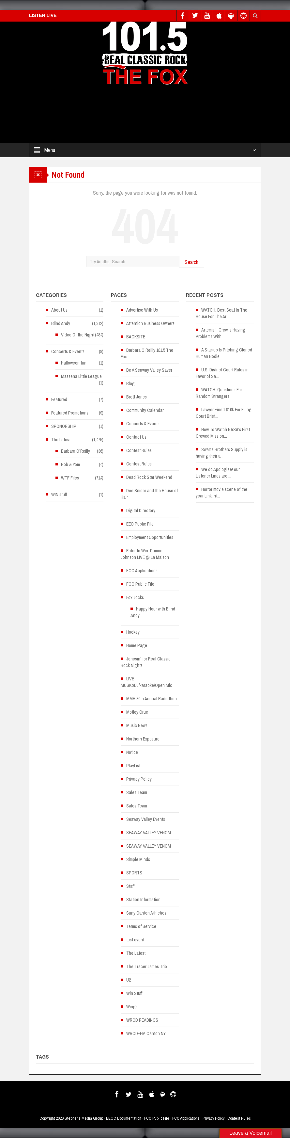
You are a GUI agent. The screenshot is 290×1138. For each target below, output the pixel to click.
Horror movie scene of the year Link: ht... (221, 492)
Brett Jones (136, 397)
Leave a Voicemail (250, 1133)
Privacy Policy (139, 779)
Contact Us (136, 437)
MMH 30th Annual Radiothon (151, 699)
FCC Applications (142, 571)
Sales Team (136, 792)
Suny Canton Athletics (146, 913)
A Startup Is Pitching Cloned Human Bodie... (224, 353)
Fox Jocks (135, 597)
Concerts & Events (67, 351)
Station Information (143, 899)
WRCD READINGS (142, 1020)
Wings (132, 1007)
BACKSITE (135, 337)
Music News (136, 725)
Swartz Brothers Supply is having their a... (221, 453)
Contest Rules (139, 450)
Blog (130, 383)
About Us (59, 310)
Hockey (133, 632)
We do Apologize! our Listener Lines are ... (218, 472)
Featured (59, 399)
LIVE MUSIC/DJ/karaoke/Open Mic (146, 682)
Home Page (136, 645)
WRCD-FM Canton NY (146, 1033)
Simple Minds (138, 859)
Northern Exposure (143, 739)
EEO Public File (140, 524)
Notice (132, 752)
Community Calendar (145, 410)
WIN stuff (59, 494)
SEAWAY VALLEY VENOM (148, 833)
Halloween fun (73, 363)
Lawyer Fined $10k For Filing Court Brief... (224, 413)
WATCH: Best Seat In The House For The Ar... (221, 313)
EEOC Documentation (123, 1118)
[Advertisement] (142, 115)
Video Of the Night (77, 335)
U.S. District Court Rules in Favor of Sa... (222, 373)
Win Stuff (134, 993)
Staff (130, 886)
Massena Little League (81, 376)
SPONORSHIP (63, 426)
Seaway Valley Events (145, 819)
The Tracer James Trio (146, 966)
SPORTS (134, 873)
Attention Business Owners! (151, 323)
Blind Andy (60, 323)
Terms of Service (141, 926)
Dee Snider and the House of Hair (149, 494)
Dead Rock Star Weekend (149, 477)
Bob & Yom (70, 464)
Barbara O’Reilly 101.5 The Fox (147, 353)
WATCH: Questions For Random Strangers (219, 393)
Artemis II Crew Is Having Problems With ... (220, 333)
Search (191, 262)
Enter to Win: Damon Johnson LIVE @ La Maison (145, 554)
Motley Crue (137, 712)
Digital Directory (140, 510)
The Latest (60, 440)
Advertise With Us (142, 310)
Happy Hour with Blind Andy (152, 612)
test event (135, 940)
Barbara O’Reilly (75, 451)
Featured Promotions (69, 413)
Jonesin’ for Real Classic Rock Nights (146, 662)
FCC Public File (140, 584)
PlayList (133, 766)
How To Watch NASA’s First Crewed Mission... (223, 433)
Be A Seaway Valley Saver (149, 370)
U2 (128, 980)
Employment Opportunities (149, 537)
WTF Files (70, 478)
